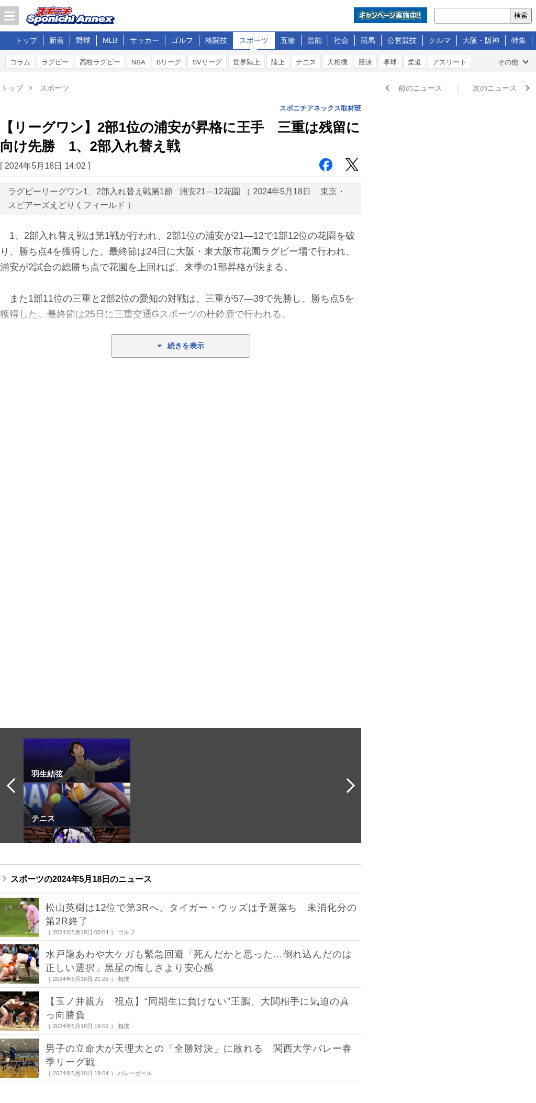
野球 (83, 40)
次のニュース (495, 88)
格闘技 (216, 40)
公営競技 (402, 40)
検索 (521, 15)
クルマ (440, 40)
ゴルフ (182, 40)
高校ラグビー (100, 62)
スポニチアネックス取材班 (320, 108)
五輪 (288, 40)
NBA (138, 62)
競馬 (368, 40)
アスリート (449, 62)
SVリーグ (206, 62)
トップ (26, 40)
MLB (110, 40)
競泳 (365, 62)
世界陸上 (246, 62)
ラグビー (55, 62)
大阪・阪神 (481, 40)
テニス (306, 62)
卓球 (390, 62)
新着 (56, 40)
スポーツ (254, 40)
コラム (20, 62)
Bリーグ (169, 62)
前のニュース (420, 88)
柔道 (414, 62)
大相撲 (337, 62)
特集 (518, 40)
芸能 (314, 40)
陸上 (278, 62)
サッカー (144, 40)
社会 (341, 40)
